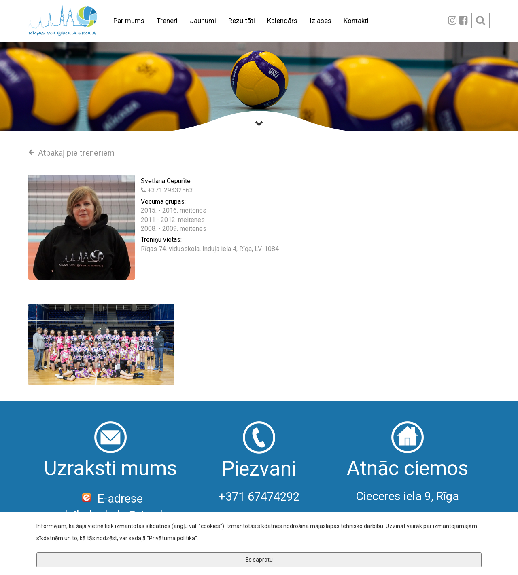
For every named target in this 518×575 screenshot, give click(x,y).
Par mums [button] (128, 21)
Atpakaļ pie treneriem (71, 153)
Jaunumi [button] (203, 21)
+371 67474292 (259, 496)
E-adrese (111, 498)
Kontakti (356, 21)
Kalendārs (282, 21)
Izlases (320, 21)
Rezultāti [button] (241, 21)
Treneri (167, 21)
